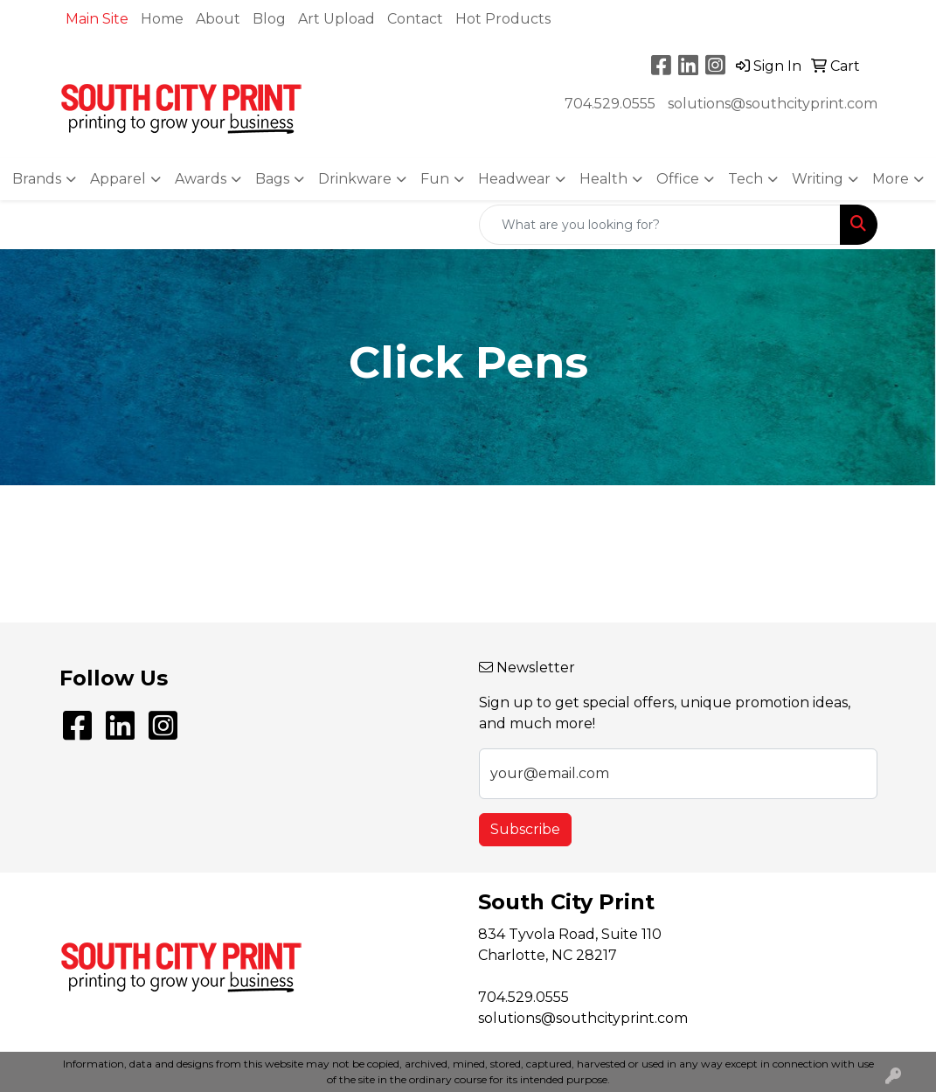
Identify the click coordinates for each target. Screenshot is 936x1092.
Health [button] (603, 178)
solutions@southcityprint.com (772, 103)
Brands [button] (36, 178)
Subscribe (525, 829)
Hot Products (503, 18)
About (218, 18)
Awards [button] (200, 178)
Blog (269, 18)
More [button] (890, 178)
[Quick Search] (660, 225)
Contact (415, 18)
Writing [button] (817, 178)
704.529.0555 (610, 103)
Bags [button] (272, 178)
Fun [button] (434, 178)
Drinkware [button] (355, 178)
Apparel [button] (118, 178)
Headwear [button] (514, 178)
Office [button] (677, 178)
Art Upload (336, 18)
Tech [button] (745, 178)
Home (162, 18)
